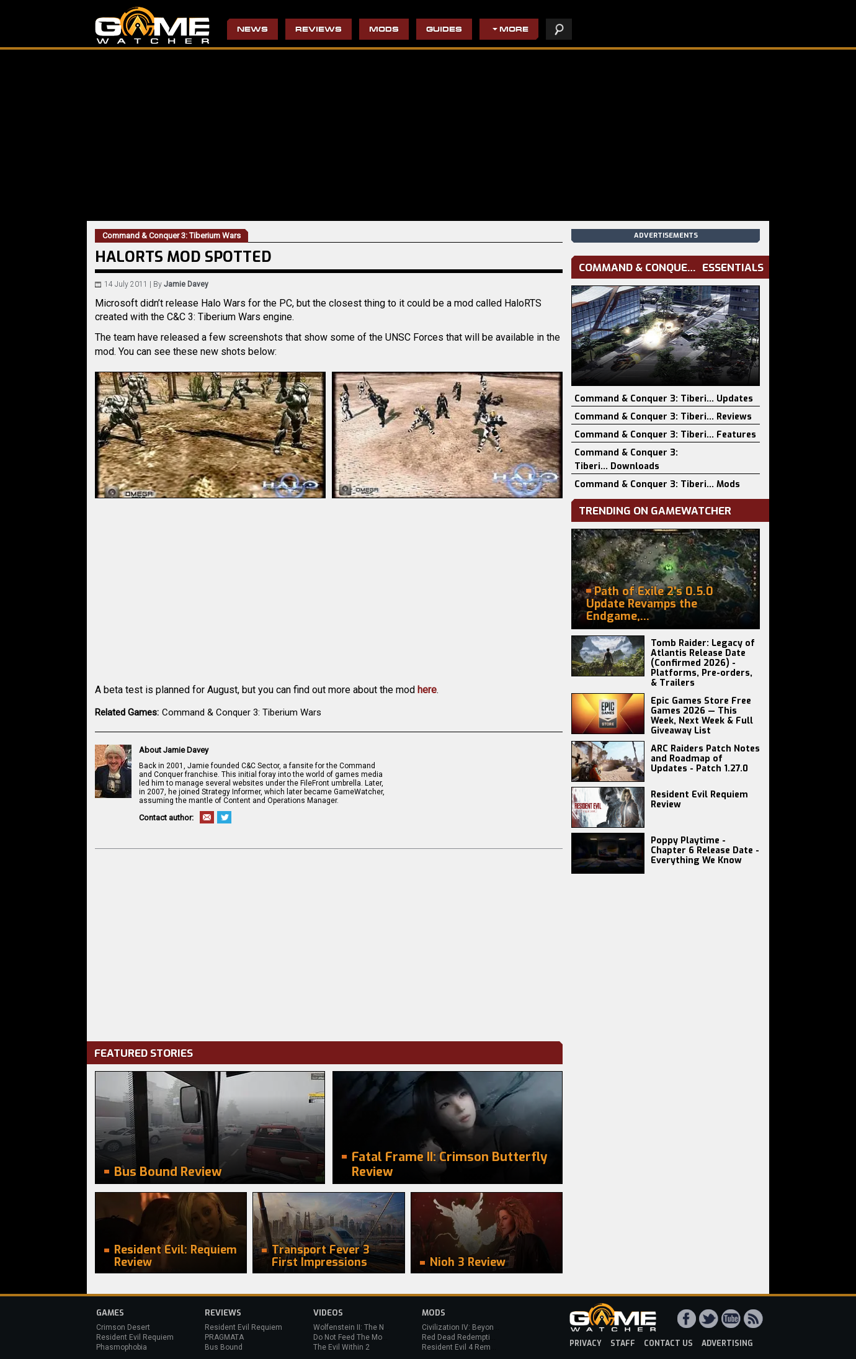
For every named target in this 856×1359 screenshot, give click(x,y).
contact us (668, 1343)
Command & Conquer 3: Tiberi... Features (665, 435)
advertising (727, 1343)
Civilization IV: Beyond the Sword (478, 1327)
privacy (585, 1343)
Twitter (224, 817)
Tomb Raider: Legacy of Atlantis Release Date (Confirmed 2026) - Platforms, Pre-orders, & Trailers (703, 663)
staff (622, 1343)
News (252, 30)
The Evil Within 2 (341, 1347)
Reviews (318, 30)
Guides (444, 30)
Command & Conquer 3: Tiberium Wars (241, 712)
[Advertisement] (329, 942)
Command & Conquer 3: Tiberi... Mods (657, 484)
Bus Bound (224, 1347)
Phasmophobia (121, 1347)
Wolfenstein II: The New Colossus (371, 1327)
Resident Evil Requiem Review (699, 799)
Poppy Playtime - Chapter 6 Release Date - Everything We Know (705, 850)
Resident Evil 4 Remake (462, 1347)
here (427, 690)
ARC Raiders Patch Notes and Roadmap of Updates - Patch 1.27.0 (705, 758)
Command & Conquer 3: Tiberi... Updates (663, 399)
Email (207, 817)
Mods (384, 30)
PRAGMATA (224, 1337)
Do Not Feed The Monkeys (358, 1337)
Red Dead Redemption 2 (463, 1337)
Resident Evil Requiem (135, 1337)
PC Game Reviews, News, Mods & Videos (152, 25)
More (513, 30)
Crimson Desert (123, 1327)
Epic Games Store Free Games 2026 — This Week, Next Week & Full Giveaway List (702, 716)
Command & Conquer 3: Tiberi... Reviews (663, 417)
